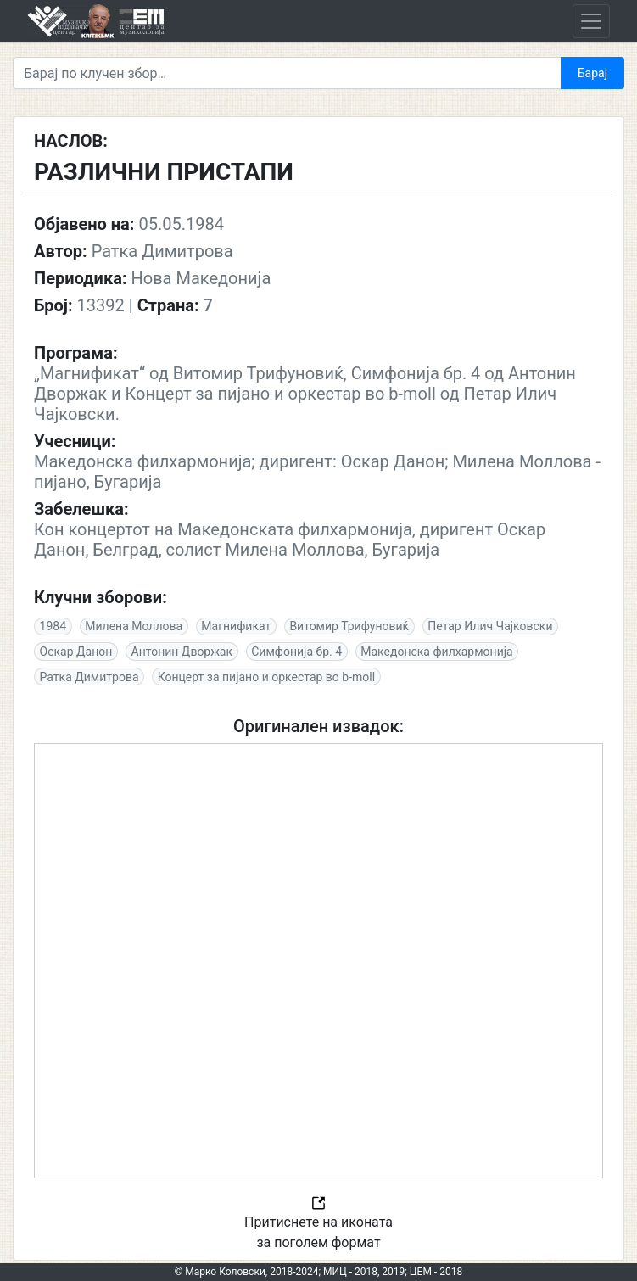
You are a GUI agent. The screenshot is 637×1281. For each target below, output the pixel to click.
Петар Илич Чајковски (489, 626)
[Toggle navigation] (591, 21)
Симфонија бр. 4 (296, 651)
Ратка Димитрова (89, 677)
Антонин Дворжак (182, 651)
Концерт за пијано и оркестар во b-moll (266, 677)
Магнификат (236, 626)
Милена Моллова (133, 626)
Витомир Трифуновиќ (349, 626)
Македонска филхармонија (436, 651)
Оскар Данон (76, 651)
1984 (53, 626)
